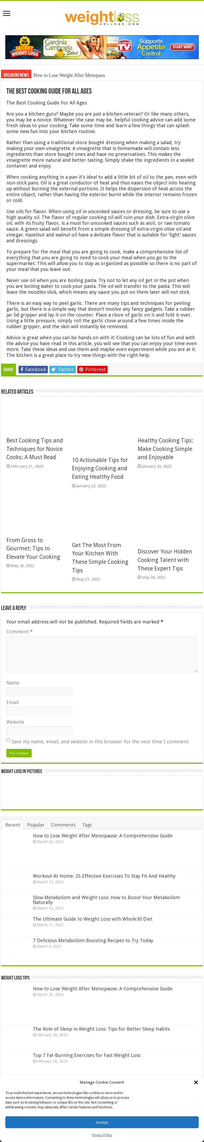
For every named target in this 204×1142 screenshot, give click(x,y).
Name (12, 683)
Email (12, 702)
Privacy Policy (102, 1135)
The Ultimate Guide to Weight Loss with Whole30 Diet (92, 919)
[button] (196, 1082)
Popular (35, 825)
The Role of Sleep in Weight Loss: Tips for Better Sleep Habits (101, 1029)
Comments (63, 825)
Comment (19, 631)
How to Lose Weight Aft (56, 75)
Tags (87, 825)
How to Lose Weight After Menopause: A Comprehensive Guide (103, 835)
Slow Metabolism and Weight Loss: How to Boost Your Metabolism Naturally (106, 900)
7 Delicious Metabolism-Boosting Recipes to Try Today (93, 940)
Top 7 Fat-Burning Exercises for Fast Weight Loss (87, 1055)
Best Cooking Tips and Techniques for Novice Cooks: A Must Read (34, 448)
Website (15, 722)
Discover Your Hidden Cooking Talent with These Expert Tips (165, 560)
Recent (12, 825)
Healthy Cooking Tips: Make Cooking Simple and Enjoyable (165, 448)
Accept (102, 1122)
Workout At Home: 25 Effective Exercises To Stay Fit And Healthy (104, 876)
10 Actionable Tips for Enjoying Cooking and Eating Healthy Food (100, 468)
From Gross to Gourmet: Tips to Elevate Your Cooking (33, 548)
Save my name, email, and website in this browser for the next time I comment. (100, 741)
